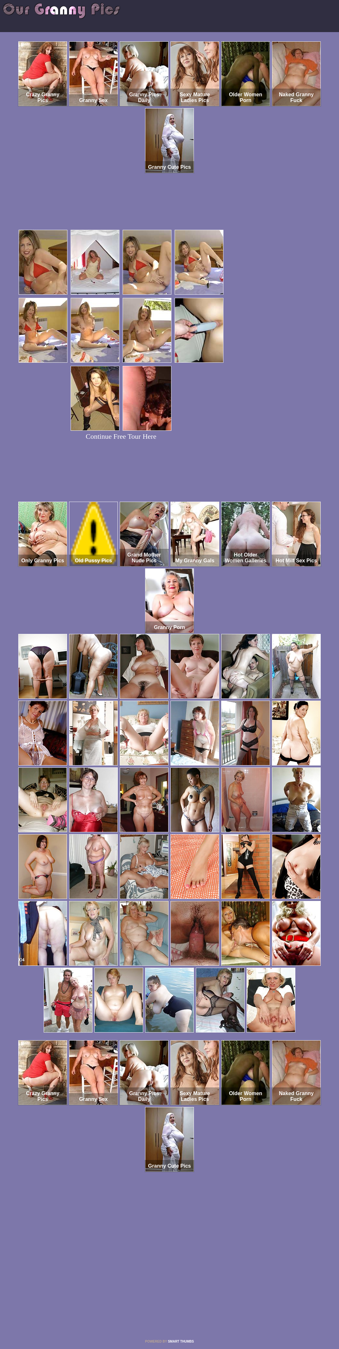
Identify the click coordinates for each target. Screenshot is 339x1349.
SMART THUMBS (181, 1341)
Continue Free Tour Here (121, 436)
